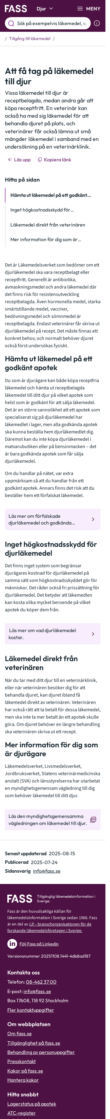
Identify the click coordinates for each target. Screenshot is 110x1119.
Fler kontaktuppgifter (30, 1010)
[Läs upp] (19, 159)
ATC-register (21, 1113)
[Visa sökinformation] (97, 23)
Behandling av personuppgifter (41, 1052)
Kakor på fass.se (25, 1071)
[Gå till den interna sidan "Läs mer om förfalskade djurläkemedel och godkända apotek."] (53, 519)
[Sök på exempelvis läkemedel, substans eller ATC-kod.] (52, 23)
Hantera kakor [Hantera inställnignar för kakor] (23, 1080)
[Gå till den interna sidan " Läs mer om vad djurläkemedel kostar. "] (53, 633)
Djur (46, 8)
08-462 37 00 (41, 982)
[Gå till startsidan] (16, 8)
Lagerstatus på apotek (31, 1104)
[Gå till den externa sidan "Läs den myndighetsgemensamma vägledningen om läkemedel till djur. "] (53, 819)
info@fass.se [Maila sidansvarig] (47, 871)
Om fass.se (19, 1033)
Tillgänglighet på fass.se (33, 1043)
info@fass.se (37, 991)
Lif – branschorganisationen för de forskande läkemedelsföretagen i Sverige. (49, 927)
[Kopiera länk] (55, 159)
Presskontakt (21, 1061)
